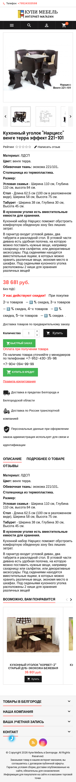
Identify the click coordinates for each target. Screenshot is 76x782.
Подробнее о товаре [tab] (46, 459)
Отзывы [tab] (10, 466)
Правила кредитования (19, 381)
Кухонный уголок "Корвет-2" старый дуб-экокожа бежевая (33, 666)
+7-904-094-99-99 (18, 364)
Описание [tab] (12, 459)
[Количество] (29, 333)
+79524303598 (27, 3)
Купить (54, 333)
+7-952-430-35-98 (41, 358)
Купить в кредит (20, 372)
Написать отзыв (49, 147)
